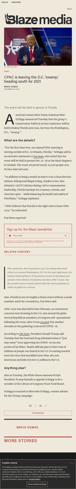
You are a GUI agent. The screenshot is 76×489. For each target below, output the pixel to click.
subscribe (16, 2)
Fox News (38, 156)
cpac (6, 71)
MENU (69, 9)
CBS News (24, 333)
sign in (5, 2)
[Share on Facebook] (30, 406)
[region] (38, 474)
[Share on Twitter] (35, 406)
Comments (38, 413)
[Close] (72, 463)
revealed (45, 322)
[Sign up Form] (38, 235)
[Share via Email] (40, 406)
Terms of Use (39, 241)
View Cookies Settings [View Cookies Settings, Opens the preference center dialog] (37, 484)
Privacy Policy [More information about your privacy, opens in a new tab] (34, 479)
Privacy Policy (29, 241)
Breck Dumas (11, 87)
